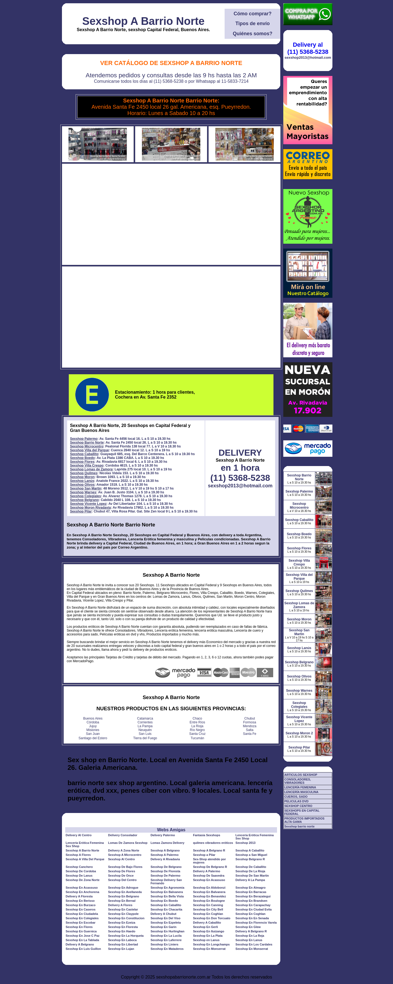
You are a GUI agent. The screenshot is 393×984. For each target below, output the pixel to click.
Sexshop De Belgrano (166, 866)
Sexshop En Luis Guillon (83, 948)
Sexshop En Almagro (251, 887)
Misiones (93, 730)
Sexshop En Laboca (122, 940)
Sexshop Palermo (83, 439)
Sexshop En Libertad (123, 944)
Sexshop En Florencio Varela (256, 922)
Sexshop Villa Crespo (86, 465)
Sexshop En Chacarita (166, 909)
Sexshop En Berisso (80, 900)
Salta (249, 730)
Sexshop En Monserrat (209, 948)
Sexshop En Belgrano (123, 896)
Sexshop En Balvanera (167, 892)
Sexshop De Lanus (79, 875)
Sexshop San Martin (85, 488)
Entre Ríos (197, 722)
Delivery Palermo (163, 835)
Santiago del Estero (93, 738)
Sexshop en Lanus (206, 940)
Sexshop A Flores (78, 854)
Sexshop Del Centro (122, 880)
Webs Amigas (171, 829)
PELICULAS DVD (296, 801)
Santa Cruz (197, 734)
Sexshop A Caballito (250, 850)
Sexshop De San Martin (252, 875)
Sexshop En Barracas (251, 892)
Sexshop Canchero (79, 866)
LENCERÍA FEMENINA (300, 787)
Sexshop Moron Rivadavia (90, 507)
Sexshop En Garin (164, 927)
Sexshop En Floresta (123, 927)
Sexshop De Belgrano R (210, 866)
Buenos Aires (93, 718)
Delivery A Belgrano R (251, 931)
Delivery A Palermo (206, 871)
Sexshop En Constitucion (126, 918)
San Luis (145, 734)
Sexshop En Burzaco (80, 905)
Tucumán (197, 738)
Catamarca (145, 718)
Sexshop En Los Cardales (254, 944)
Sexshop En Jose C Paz (82, 935)
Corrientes (145, 722)
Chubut (249, 718)
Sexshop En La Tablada (82, 940)
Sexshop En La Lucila (166, 935)
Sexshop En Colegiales (82, 918)
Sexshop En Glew (248, 927)
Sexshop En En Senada (252, 918)
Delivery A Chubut (164, 913)
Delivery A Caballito (207, 922)
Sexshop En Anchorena (82, 892)
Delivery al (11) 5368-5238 (307, 48)
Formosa (249, 722)
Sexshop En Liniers (164, 944)
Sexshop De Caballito (251, 866)
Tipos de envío (253, 23)
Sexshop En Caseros (80, 909)
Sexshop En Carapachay (253, 905)
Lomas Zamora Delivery (167, 842)
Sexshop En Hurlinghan (167, 931)
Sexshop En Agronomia (167, 887)
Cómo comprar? (253, 13)
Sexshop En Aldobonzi (209, 887)
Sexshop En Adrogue (123, 887)
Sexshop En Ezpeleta (166, 922)
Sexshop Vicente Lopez (88, 504)
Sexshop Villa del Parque (89, 450)
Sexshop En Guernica (81, 931)
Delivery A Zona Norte (123, 850)
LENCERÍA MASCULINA (301, 792)
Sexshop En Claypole (123, 913)
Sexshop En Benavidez (209, 896)
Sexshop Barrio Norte (86, 442)
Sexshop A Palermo (165, 854)
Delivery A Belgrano (80, 944)
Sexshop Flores (82, 462)
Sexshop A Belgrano (165, 850)
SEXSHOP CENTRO (298, 806)
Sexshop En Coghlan (208, 913)
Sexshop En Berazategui (253, 896)
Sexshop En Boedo (164, 900)
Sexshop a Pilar (204, 854)
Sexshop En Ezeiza (121, 922)
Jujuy (93, 726)
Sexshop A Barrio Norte (143, 21)
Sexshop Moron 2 (299, 733)
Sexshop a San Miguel (251, 854)
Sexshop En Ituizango (208, 931)
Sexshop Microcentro (86, 446)
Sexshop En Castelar (123, 909)
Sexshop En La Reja (250, 935)
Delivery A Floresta (79, 896)
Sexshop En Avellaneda (125, 892)
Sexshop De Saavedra (208, 875)
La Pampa (145, 726)
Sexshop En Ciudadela (82, 913)
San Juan (93, 734)
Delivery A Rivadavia (165, 859)
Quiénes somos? (252, 33)
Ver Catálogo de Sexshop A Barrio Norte (171, 63)
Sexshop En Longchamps (211, 944)
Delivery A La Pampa (250, 880)
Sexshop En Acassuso (209, 880)
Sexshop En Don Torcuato (211, 918)
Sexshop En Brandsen (251, 900)
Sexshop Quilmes (83, 473)
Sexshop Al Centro (121, 859)
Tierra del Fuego (145, 738)
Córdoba (93, 722)
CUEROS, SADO (296, 796)
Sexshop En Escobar (80, 922)
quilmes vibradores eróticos (213, 842)
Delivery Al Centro (78, 835)
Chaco (197, 718)
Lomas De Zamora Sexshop (127, 842)
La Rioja (197, 726)
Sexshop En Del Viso (165, 918)
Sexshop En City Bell (208, 909)
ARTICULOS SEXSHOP (300, 774)
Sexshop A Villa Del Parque (85, 859)
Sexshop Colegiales (85, 496)
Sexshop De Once (121, 875)
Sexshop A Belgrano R (209, 850)
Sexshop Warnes (83, 492)
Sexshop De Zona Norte (82, 880)
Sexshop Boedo (82, 458)
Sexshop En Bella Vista (167, 896)
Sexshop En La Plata (207, 935)
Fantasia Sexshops (206, 835)
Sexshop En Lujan (121, 948)
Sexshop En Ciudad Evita (254, 909)
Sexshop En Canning (208, 905)
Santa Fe (249, 734)
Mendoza (249, 726)
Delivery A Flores (120, 905)
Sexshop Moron (82, 477)
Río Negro (197, 730)
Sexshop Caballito (84, 454)
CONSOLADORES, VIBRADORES (297, 781)
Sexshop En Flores (79, 927)
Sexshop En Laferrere (166, 940)
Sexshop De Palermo (165, 875)
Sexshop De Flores (121, 871)
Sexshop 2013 (245, 842)
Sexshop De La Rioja (250, 871)
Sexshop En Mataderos (167, 948)
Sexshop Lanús (82, 481)
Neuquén (145, 730)
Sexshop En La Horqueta (126, 935)
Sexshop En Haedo (121, 931)
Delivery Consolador (122, 835)
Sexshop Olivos (82, 485)
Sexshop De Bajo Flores (125, 866)
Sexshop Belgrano (84, 500)
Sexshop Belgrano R (250, 859)
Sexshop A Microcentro (124, 854)
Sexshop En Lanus (249, 940)
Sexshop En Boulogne (209, 900)
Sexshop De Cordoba (81, 871)
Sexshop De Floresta (165, 871)
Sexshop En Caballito (166, 905)
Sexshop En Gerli (205, 927)
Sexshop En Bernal (121, 900)
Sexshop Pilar (80, 511)
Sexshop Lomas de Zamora (91, 469)
